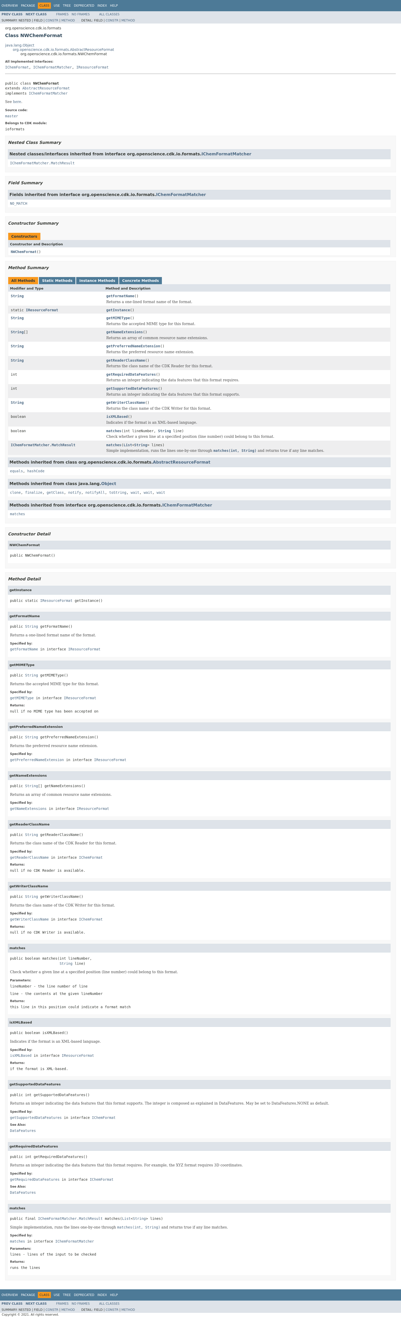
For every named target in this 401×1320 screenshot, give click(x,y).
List (128, 445)
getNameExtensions (124, 332)
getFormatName (120, 296)
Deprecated (84, 5)
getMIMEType (118, 318)
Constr (52, 20)
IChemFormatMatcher (52, 67)
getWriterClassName (125, 402)
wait (135, 492)
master (11, 116)
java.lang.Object (19, 45)
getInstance (118, 310)
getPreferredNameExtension (133, 346)
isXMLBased (117, 417)
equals (16, 471)
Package (28, 5)
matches (113, 431)
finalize (33, 492)
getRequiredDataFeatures (131, 374)
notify (74, 492)
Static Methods (57, 281)
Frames (62, 14)
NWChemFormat (24, 252)
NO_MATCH (18, 203)
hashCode (35, 471)
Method (68, 20)
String (17, 296)
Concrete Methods (140, 281)
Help (114, 5)
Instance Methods (97, 281)
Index (102, 5)
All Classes (109, 14)
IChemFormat (17, 67)
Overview (10, 5)
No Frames (81, 14)
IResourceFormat (92, 67)
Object (108, 483)
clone (15, 492)
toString (117, 492)
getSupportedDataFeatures (132, 388)
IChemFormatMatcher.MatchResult (42, 163)
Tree (67, 5)
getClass (55, 492)
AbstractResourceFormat (46, 88)
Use (57, 5)
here (17, 102)
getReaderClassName (125, 360)
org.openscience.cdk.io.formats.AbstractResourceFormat (63, 50)
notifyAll (95, 492)
